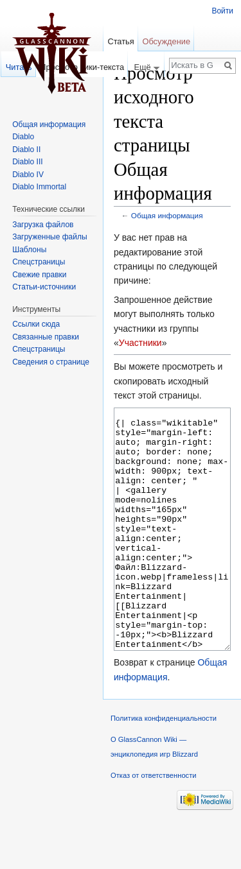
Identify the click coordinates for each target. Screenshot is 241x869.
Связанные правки (45, 336)
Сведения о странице (50, 361)
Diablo (23, 136)
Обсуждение (166, 41)
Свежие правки (39, 274)
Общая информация (167, 215)
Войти (222, 10)
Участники (140, 343)
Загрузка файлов (42, 224)
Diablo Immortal (39, 186)
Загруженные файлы (49, 236)
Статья (120, 41)
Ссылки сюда (36, 324)
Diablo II (26, 149)
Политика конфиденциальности (164, 766)
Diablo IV (28, 174)
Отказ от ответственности (154, 823)
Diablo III (27, 161)
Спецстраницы (38, 261)
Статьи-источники (44, 286)
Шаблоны (29, 249)
